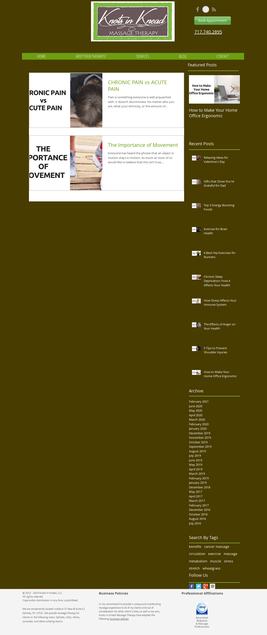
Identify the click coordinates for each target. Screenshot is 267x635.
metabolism (198, 561)
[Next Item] (232, 89)
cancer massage (216, 546)
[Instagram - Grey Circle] (205, 9)
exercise (214, 554)
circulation (197, 554)
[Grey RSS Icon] (213, 9)
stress (228, 561)
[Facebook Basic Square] (191, 586)
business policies (119, 618)
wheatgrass (211, 568)
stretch (194, 568)
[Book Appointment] (212, 20)
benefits (195, 546)
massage (230, 554)
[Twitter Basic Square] (198, 586)
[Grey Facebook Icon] (197, 9)
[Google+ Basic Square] (205, 586)
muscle (215, 561)
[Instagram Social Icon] (212, 586)
